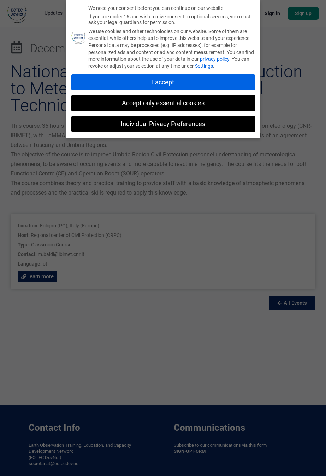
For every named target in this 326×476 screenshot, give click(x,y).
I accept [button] (163, 82)
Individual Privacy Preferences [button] (163, 123)
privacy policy (214, 59)
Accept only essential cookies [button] (163, 103)
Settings (204, 66)
